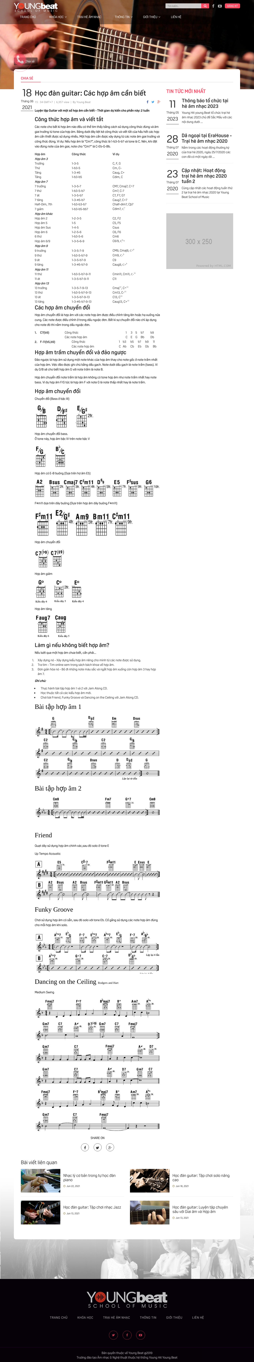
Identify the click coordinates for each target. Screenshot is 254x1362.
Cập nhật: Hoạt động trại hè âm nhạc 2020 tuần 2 (204, 175)
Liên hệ (176, 17)
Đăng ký (232, 6)
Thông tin (122, 17)
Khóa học (56, 17)
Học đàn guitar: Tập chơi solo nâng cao (201, 1177)
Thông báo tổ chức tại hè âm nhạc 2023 (205, 103)
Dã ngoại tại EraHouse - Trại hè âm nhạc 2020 (207, 138)
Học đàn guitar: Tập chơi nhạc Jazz (92, 1206)
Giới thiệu (150, 17)
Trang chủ (28, 17)
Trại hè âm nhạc (89, 17)
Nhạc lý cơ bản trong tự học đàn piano (89, 1177)
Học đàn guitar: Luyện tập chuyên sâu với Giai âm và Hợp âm (200, 1209)
